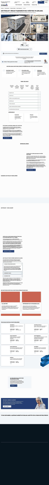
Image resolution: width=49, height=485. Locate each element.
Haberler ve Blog (34, 2)
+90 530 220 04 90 (30, 61)
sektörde (4, 128)
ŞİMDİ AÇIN (12, 385)
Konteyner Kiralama (27, 4)
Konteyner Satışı (34, 4)
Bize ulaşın (6, 406)
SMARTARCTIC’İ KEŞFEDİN (7, 251)
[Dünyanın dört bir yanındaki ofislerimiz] (46, 2)
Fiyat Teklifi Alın (40, 2)
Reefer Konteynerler (19, 4)
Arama (39, 5)
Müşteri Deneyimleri (27, 2)
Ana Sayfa (2, 8)
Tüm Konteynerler (7, 8)
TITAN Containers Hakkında (17, 2)
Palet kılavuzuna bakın (24, 49)
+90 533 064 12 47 (4, 2)
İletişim (24, 2)
